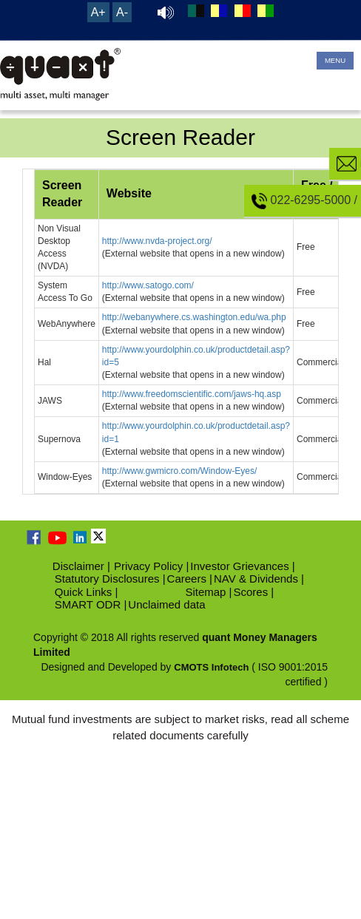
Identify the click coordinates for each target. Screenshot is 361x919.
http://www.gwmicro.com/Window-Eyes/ (179, 471)
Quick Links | (86, 592)
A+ (98, 12)
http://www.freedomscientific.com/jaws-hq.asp (191, 394)
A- (122, 12)
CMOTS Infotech (211, 667)
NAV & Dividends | (259, 578)
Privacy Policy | (151, 566)
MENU (335, 60)
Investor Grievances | (242, 566)
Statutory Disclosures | (110, 578)
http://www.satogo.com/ (148, 285)
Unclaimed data (166, 604)
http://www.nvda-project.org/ (157, 241)
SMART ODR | (91, 604)
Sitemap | (208, 592)
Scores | (254, 592)
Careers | (189, 578)
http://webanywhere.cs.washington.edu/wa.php (194, 317)
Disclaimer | (81, 566)
